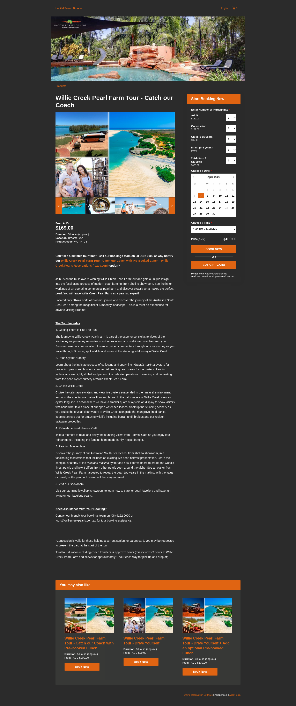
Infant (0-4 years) (203, 149)
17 (220, 201)
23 (213, 207)
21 (200, 207)
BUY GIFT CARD (213, 264)
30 (213, 213)
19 (232, 201)
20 (194, 207)
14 (200, 201)
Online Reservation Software (198, 695)
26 (232, 207)
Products (61, 86)
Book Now (214, 249)
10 (220, 195)
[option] (70, 205)
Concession (203, 128)
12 (232, 195)
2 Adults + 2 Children (203, 162)
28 (200, 213)
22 (207, 207)
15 (207, 201)
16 (213, 201)
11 (226, 195)
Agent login (234, 695)
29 (207, 213)
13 (194, 201)
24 (220, 207)
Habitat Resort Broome (69, 8)
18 (226, 201)
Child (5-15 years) (203, 138)
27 (194, 213)
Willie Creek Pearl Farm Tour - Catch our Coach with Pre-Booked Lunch (89, 643)
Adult (203, 117)
